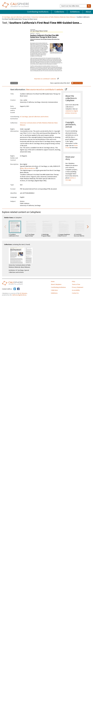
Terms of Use (76, 284)
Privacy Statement (77, 287)
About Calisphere (56, 284)
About (88, 11)
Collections (59, 11)
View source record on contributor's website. (45, 89)
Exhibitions (75, 11)
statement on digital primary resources (71, 112)
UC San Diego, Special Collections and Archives (16, 17)
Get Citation (14, 83)
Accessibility (76, 290)
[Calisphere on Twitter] (15, 289)
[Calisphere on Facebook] (18, 289)
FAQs (73, 281)
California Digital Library (19, 295)
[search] (89, 6)
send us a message (70, 179)
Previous (5, 226)
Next (88, 226)
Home (52, 281)
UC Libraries (23, 293)
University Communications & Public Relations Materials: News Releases (53, 17)
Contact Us (75, 293)
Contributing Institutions (37, 11)
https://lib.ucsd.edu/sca (27, 168)
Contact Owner (77, 83)
